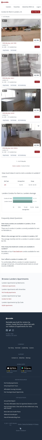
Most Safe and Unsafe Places (12, 411)
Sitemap (28, 358)
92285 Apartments (7, 305)
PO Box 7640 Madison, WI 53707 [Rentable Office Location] (11, 334)
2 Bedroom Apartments (8, 286)
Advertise (21, 358)
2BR (5, 185)
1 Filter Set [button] (35, 12)
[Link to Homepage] (4, 2)
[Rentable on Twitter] (10, 331)
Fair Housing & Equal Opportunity (13, 392)
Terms (20, 424)
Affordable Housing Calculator (12, 389)
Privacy (36, 424)
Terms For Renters (27, 424)
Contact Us (15, 358)
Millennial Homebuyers (10, 414)
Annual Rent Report (9, 401)
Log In (39, 7)
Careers (8, 7)
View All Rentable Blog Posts (12, 417)
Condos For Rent (6, 299)
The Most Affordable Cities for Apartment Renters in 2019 (20, 404)
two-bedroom (18, 251)
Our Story (11, 348)
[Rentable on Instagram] (13, 331)
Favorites (17, 7)
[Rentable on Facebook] (7, 331)
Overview (17, 348)
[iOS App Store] (12, 369)
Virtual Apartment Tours (11, 386)
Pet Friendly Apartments (9, 292)
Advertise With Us (28, 7)
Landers (18, 166)
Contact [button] (37, 47)
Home (14, 166)
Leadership (25, 348)
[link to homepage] (21, 318)
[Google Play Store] (26, 369)
